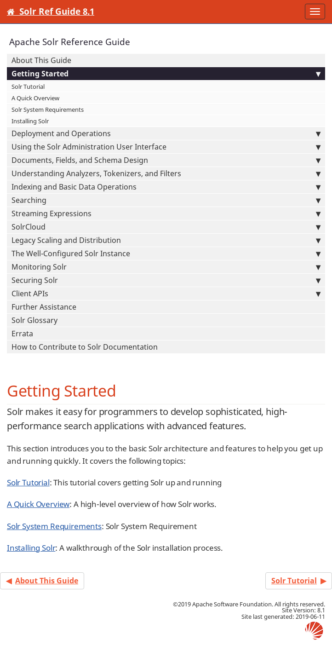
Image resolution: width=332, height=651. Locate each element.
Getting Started (166, 74)
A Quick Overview (35, 98)
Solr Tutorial (28, 86)
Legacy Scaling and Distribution (166, 240)
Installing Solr (30, 121)
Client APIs (166, 293)
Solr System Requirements (47, 109)
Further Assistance (43, 307)
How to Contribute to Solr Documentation (84, 347)
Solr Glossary (34, 320)
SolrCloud (166, 227)
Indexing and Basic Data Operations (166, 187)
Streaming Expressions (166, 213)
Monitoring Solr (166, 267)
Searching (166, 200)
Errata (22, 333)
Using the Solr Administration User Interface (166, 147)
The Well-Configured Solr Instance (166, 253)
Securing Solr (166, 280)
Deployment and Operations (166, 133)
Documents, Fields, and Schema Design (166, 160)
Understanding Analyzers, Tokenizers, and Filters (166, 173)
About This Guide (41, 60)
